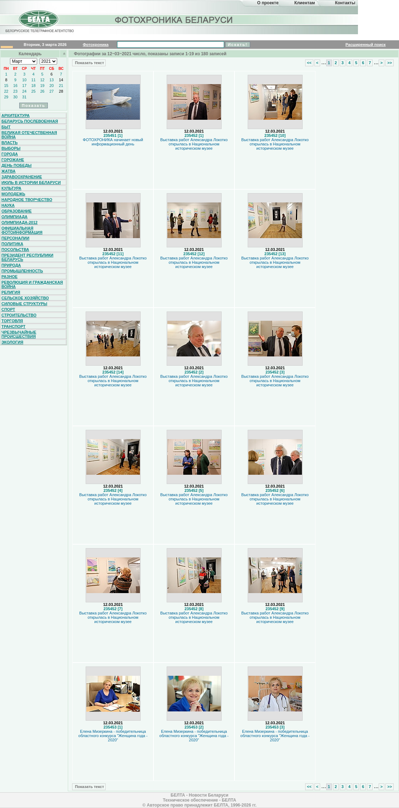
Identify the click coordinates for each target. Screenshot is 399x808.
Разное (9, 276)
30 (15, 97)
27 (52, 91)
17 (24, 85)
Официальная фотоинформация (21, 230)
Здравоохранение (21, 177)
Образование (16, 211)
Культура (11, 188)
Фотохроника (95, 44)
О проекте (268, 2)
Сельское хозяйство (25, 298)
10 (24, 80)
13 (52, 80)
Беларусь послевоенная (29, 121)
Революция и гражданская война (32, 284)
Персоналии (15, 238)
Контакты (345, 2)
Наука (8, 205)
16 (15, 85)
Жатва (8, 171)
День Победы (16, 165)
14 (61, 80)
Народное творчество (26, 199)
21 (61, 85)
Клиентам (304, 2)
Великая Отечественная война (29, 134)
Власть (9, 142)
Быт (5, 127)
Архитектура (15, 115)
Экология (12, 342)
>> (389, 63)
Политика (12, 244)
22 (6, 91)
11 (33, 80)
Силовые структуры (24, 304)
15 (6, 85)
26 (42, 91)
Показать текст (89, 63)
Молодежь (13, 194)
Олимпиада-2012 (19, 222)
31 (24, 97)
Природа (11, 265)
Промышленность (22, 271)
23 (15, 91)
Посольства (15, 249)
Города (9, 154)
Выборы (10, 148)
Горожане (12, 160)
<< (309, 63)
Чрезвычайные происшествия (18, 334)
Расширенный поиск (365, 44)
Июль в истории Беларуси (31, 182)
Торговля (12, 321)
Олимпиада (14, 217)
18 (33, 85)
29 (6, 97)
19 (42, 85)
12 (42, 80)
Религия (10, 292)
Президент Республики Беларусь (27, 257)
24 (24, 91)
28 (61, 91)
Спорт (8, 309)
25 (33, 91)
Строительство (18, 315)
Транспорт (13, 326)
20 (52, 85)
